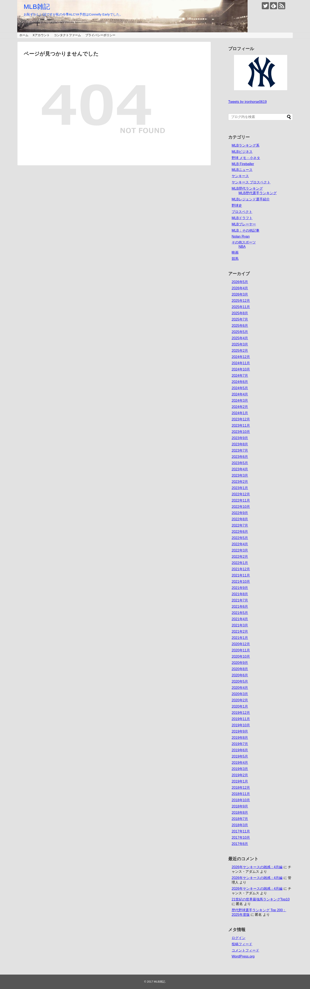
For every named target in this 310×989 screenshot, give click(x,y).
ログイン (238, 938)
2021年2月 (240, 631)
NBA (242, 246)
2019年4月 (240, 762)
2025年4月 (240, 338)
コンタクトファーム (67, 35)
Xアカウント (41, 35)
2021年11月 (241, 575)
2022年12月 (241, 494)
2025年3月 (240, 344)
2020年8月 (240, 669)
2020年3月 (240, 694)
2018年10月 (241, 800)
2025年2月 (240, 350)
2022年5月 (240, 538)
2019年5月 (240, 756)
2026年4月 (240, 288)
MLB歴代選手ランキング (258, 193)
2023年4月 (240, 469)
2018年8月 (240, 812)
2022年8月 (240, 519)
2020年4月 (240, 688)
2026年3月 (240, 294)
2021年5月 (240, 613)
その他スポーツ (244, 242)
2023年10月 (241, 432)
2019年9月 (240, 731)
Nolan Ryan (241, 236)
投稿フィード (242, 944)
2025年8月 (240, 313)
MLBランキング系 (245, 145)
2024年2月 (240, 407)
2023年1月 (240, 488)
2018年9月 (240, 806)
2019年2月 (240, 775)
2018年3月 (240, 825)
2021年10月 (241, 581)
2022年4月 (240, 544)
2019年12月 (241, 713)
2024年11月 (241, 363)
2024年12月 (241, 357)
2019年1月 (240, 781)
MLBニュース (242, 170)
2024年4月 (240, 394)
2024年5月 (240, 388)
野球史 (237, 205)
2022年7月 (240, 525)
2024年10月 (241, 369)
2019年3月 (240, 769)
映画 (235, 252)
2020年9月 (240, 663)
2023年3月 (240, 475)
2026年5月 (240, 282)
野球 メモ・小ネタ (246, 158)
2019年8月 (240, 737)
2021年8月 (240, 594)
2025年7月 (240, 319)
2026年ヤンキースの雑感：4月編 (257, 867)
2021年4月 (240, 619)
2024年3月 (240, 400)
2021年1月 (240, 638)
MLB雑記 (37, 6)
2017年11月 (241, 831)
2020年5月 (240, 681)
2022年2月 (240, 556)
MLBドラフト (242, 218)
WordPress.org (243, 956)
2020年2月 (240, 700)
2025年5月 (240, 332)
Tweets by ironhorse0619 (247, 102)
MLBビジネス (242, 151)
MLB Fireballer (243, 164)
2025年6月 (240, 325)
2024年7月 (240, 375)
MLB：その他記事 (245, 230)
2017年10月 (241, 837)
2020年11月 (241, 650)
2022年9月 (240, 513)
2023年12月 (241, 419)
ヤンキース (240, 176)
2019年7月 (240, 744)
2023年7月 (240, 450)
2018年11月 (241, 794)
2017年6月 (240, 844)
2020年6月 (240, 675)
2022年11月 (241, 500)
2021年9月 (240, 588)
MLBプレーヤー (244, 224)
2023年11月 (241, 425)
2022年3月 (240, 550)
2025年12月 (241, 300)
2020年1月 (240, 706)
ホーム (23, 35)
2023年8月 (240, 444)
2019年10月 (241, 725)
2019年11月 (241, 719)
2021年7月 (240, 600)
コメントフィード (245, 950)
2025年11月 (241, 307)
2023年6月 (240, 457)
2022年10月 (241, 506)
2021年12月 (241, 569)
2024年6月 (240, 382)
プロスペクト (242, 212)
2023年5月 (240, 463)
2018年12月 (241, 787)
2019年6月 (240, 750)
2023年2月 (240, 482)
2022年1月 (240, 563)
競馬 (235, 258)
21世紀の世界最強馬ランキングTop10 (261, 899)
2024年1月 (240, 413)
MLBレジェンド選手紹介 (251, 199)
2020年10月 (241, 656)
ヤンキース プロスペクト (251, 182)
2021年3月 (240, 625)
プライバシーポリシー (100, 35)
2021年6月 (240, 606)
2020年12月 (241, 644)
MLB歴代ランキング (247, 188)
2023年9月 (240, 438)
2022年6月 (240, 531)
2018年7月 (240, 819)
